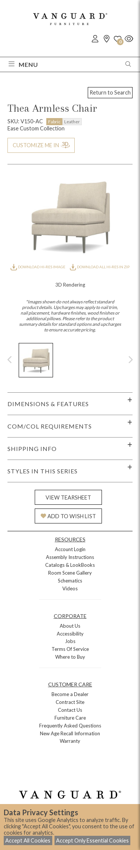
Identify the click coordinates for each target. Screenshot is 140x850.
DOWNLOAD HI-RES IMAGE (38, 267)
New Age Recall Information (70, 733)
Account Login (70, 549)
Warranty (70, 741)
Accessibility (70, 634)
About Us (70, 626)
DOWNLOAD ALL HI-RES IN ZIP (100, 267)
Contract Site (70, 702)
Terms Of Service (70, 649)
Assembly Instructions (70, 557)
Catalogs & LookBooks (70, 565)
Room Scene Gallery (70, 573)
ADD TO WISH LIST (68, 516)
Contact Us (70, 710)
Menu (23, 64)
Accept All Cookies (27, 840)
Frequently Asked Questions (70, 726)
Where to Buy (70, 657)
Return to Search (110, 92)
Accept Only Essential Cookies (92, 840)
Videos (70, 588)
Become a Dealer (70, 694)
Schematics (70, 581)
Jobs (70, 641)
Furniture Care (70, 718)
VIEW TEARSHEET (68, 497)
